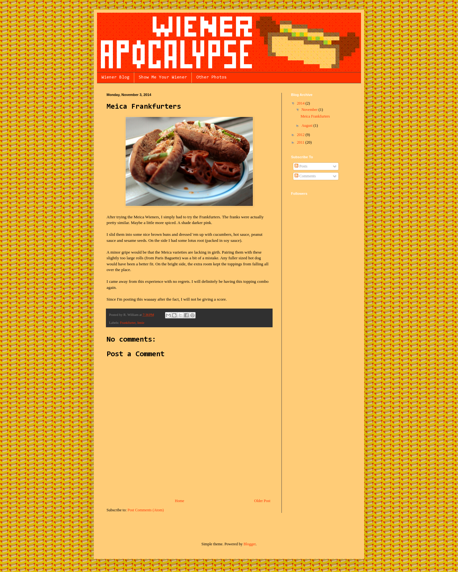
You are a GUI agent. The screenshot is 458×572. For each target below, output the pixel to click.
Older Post (262, 501)
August (308, 125)
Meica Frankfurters (315, 116)
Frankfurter (127, 322)
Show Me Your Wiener (163, 77)
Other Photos (211, 77)
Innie (140, 322)
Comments (305, 176)
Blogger (250, 544)
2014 (301, 103)
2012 (301, 135)
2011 (301, 142)
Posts (301, 166)
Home (179, 501)
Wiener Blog (115, 77)
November (310, 109)
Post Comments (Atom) (146, 510)
